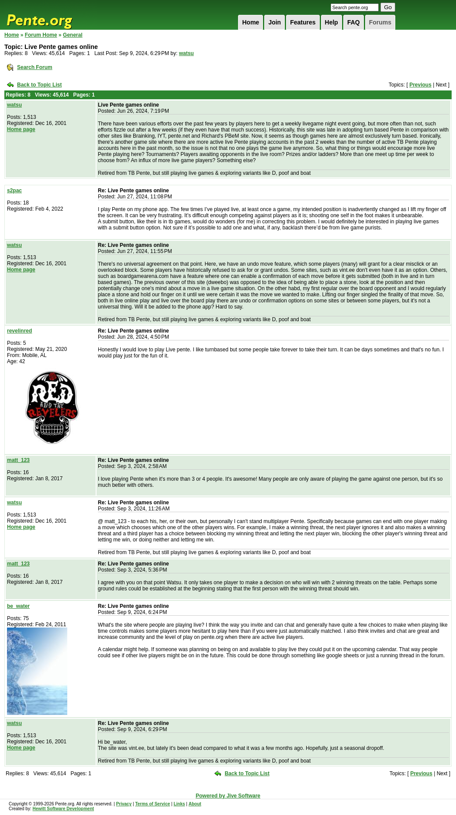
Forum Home (41, 35)
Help (331, 22)
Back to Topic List (39, 85)
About (195, 803)
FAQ (353, 22)
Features (302, 22)
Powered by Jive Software (228, 796)
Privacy (124, 803)
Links (179, 803)
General (73, 35)
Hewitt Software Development (63, 808)
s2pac (14, 190)
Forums (380, 22)
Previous (420, 85)
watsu (186, 53)
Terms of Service (152, 803)
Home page (21, 129)
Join (274, 22)
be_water (18, 606)
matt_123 (18, 460)
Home (250, 22)
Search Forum (34, 67)
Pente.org (50, 15)
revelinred (19, 331)
